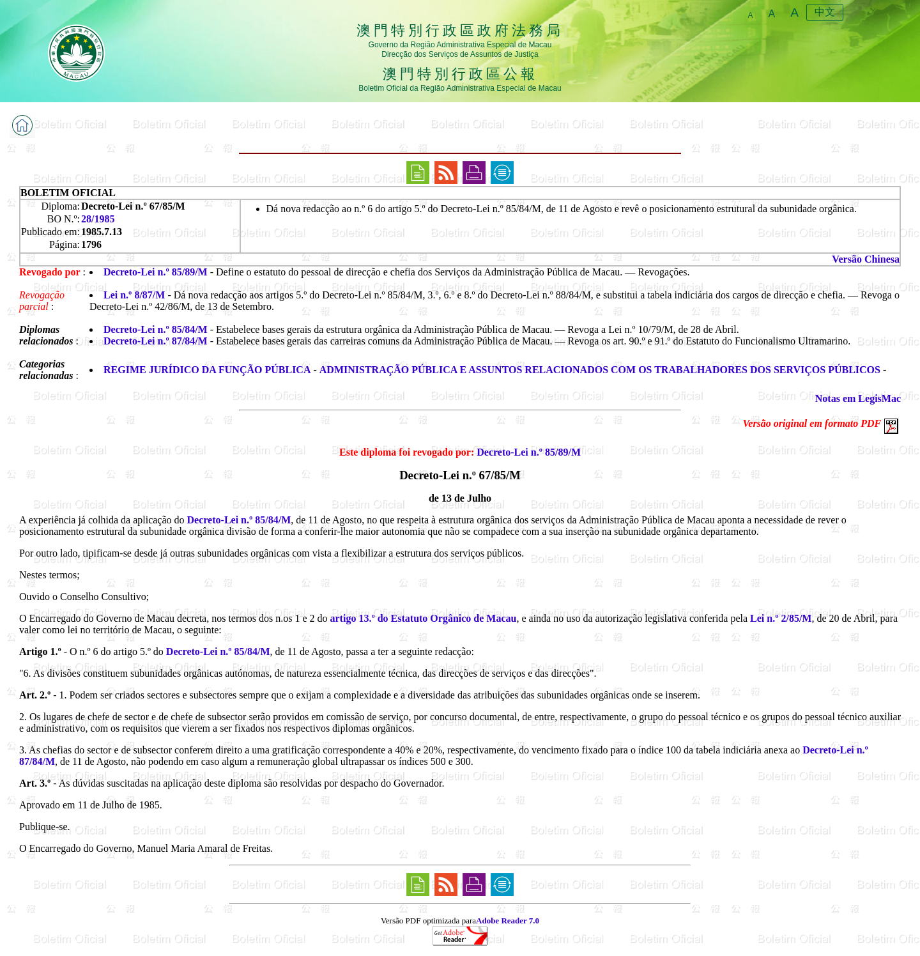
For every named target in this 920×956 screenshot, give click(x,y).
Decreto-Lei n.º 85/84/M (155, 329)
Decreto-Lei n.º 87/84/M (155, 340)
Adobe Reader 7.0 (507, 920)
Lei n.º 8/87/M (134, 294)
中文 (825, 11)
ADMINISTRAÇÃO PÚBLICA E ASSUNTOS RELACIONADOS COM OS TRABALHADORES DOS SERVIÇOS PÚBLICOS (599, 369)
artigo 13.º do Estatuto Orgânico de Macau (423, 618)
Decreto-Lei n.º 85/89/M (155, 271)
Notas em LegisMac (858, 398)
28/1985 (97, 218)
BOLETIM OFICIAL (68, 192)
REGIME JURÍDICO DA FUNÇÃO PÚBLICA (206, 369)
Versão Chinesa (866, 259)
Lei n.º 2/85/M (780, 618)
